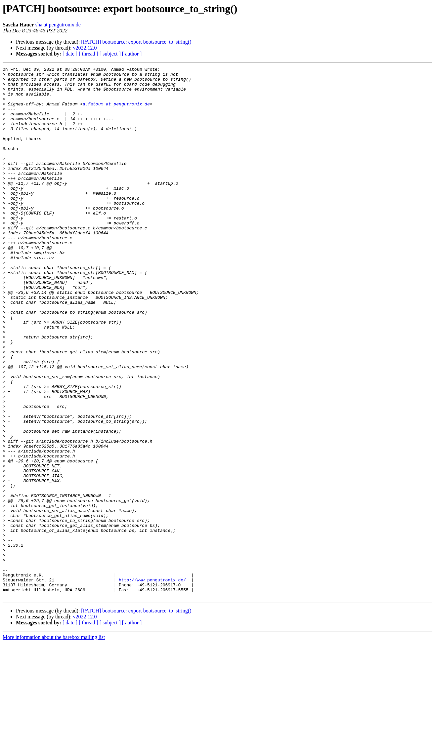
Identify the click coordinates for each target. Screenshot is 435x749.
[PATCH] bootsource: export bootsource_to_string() (136, 42)
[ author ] (132, 54)
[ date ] (70, 54)
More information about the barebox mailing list (54, 743)
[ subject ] (110, 54)
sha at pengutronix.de (58, 24)
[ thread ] (88, 54)
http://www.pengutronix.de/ (152, 683)
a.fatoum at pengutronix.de (116, 112)
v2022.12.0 (85, 48)
